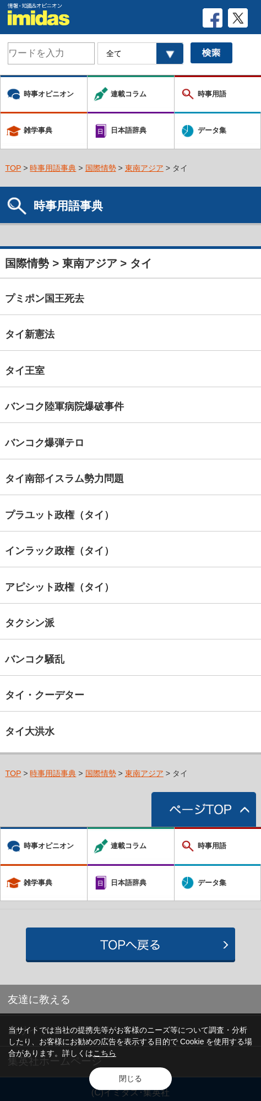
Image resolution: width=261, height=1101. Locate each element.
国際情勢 (100, 168)
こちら (104, 1053)
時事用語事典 (53, 168)
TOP (13, 168)
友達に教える (39, 999)
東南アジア (144, 168)
